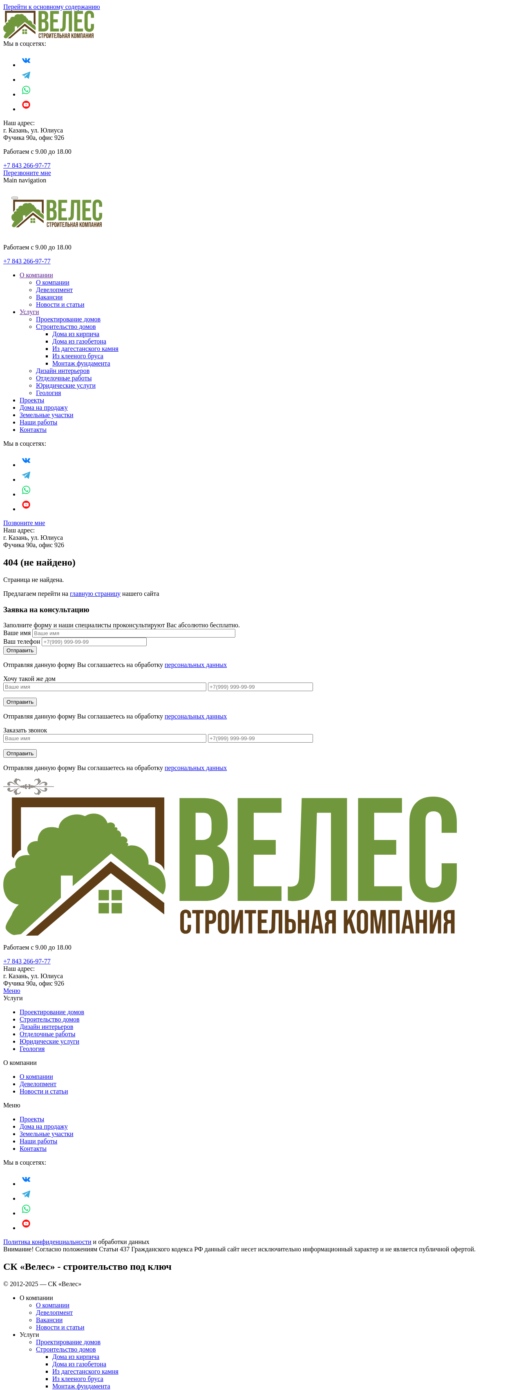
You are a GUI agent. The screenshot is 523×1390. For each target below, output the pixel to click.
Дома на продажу (44, 407)
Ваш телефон (21, 641)
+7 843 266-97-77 (27, 165)
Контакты (33, 429)
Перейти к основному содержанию (51, 6)
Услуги (29, 311)
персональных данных (196, 664)
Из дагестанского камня (85, 348)
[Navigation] (14, 198)
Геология (48, 392)
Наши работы (38, 422)
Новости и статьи (60, 304)
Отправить (20, 702)
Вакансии (49, 297)
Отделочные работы (64, 378)
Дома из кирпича (75, 333)
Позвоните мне (24, 522)
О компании (36, 275)
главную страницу (95, 593)
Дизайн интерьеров (62, 370)
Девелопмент (54, 289)
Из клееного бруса (77, 356)
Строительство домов (66, 326)
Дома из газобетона (79, 341)
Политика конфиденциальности (47, 1241)
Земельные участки (47, 414)
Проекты (32, 400)
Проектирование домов (68, 319)
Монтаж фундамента (81, 363)
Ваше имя (17, 632)
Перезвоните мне (27, 172)
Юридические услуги (66, 385)
